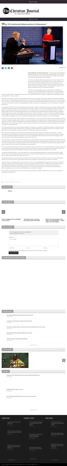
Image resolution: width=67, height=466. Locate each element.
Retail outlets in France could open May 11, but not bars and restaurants (57, 445)
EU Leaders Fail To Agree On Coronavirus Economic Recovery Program (57, 423)
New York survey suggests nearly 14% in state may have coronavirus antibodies (36, 435)
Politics (18, 182)
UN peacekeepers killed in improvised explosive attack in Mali (19, 332)
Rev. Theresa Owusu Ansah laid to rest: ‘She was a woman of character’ (21, 396)
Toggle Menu (33, 2)
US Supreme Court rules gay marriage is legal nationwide (32, 219)
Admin (10, 191)
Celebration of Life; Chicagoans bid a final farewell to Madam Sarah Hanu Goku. (23, 375)
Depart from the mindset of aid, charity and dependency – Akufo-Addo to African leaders (55, 220)
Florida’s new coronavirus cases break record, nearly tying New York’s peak (13, 446)
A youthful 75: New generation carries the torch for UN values (19, 321)
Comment (11, 237)
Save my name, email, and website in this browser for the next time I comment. (28, 250)
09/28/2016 (62, 67)
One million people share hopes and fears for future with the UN (20, 315)
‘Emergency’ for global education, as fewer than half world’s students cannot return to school (26, 326)
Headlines (12, 182)
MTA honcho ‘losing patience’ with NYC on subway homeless (35, 448)
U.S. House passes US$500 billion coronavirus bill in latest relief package (36, 423)
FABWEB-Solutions (34, 464)
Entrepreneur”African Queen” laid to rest (15, 389)
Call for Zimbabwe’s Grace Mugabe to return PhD (11, 219)
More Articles (33, 345)
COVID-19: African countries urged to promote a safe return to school (14, 431)
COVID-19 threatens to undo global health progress (17, 338)
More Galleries (60, 349)
